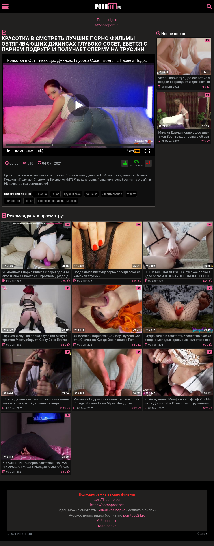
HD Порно (40, 194)
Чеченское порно (111, 510)
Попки (29, 200)
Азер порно (107, 526)
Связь (202, 533)
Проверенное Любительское (57, 200)
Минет (131, 194)
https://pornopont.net (107, 505)
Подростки (12, 200)
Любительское (112, 194)
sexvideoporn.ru (107, 25)
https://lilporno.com (107, 499)
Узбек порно (107, 521)
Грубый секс (72, 194)
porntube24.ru (134, 515)
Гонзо (55, 194)
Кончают (91, 194)
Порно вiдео (107, 20)
